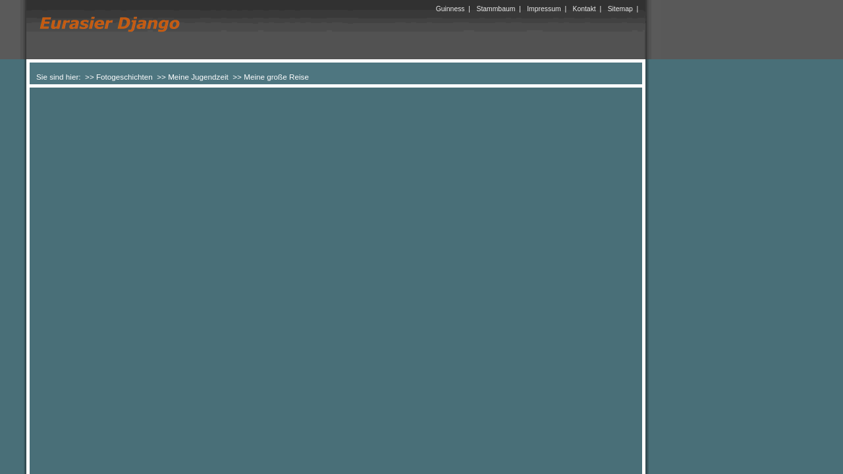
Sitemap (620, 9)
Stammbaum (495, 9)
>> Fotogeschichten (119, 76)
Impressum (543, 9)
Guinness (450, 9)
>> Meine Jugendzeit (193, 76)
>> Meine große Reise (270, 76)
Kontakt (584, 9)
